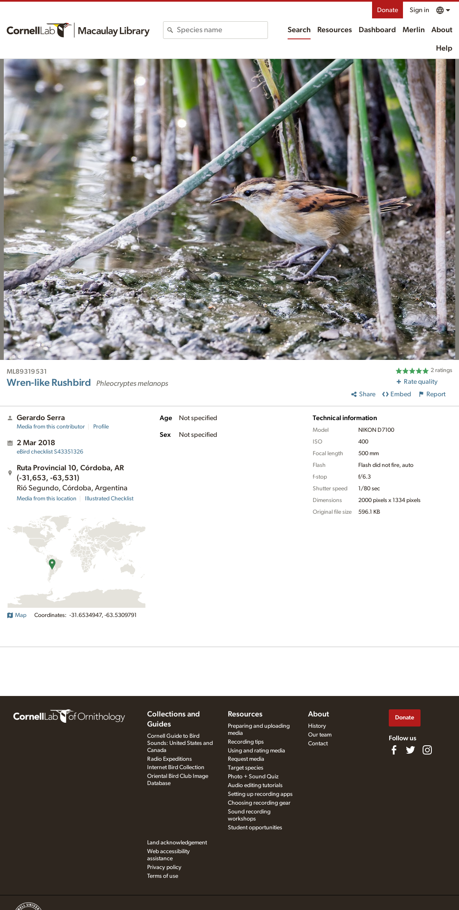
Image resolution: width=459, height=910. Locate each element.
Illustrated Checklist (109, 499)
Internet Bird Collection (175, 767)
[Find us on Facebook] (394, 750)
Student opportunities (255, 828)
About (441, 30)
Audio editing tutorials (255, 785)
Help (444, 48)
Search (299, 30)
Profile (101, 427)
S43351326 (50, 452)
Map (16, 615)
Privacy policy (164, 867)
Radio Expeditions (169, 759)
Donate (387, 10)
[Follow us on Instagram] (427, 750)
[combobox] (222, 30)
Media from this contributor (51, 427)
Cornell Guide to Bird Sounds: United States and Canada (180, 743)
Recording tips (246, 742)
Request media (246, 759)
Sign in (419, 10)
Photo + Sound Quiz (253, 777)
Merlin (414, 30)
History (317, 726)
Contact (318, 744)
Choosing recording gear (259, 803)
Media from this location (46, 499)
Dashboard (377, 30)
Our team (320, 735)
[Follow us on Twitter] (410, 750)
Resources (334, 30)
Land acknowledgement (177, 843)
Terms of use (162, 876)
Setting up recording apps (260, 794)
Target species (245, 768)
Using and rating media (256, 751)
